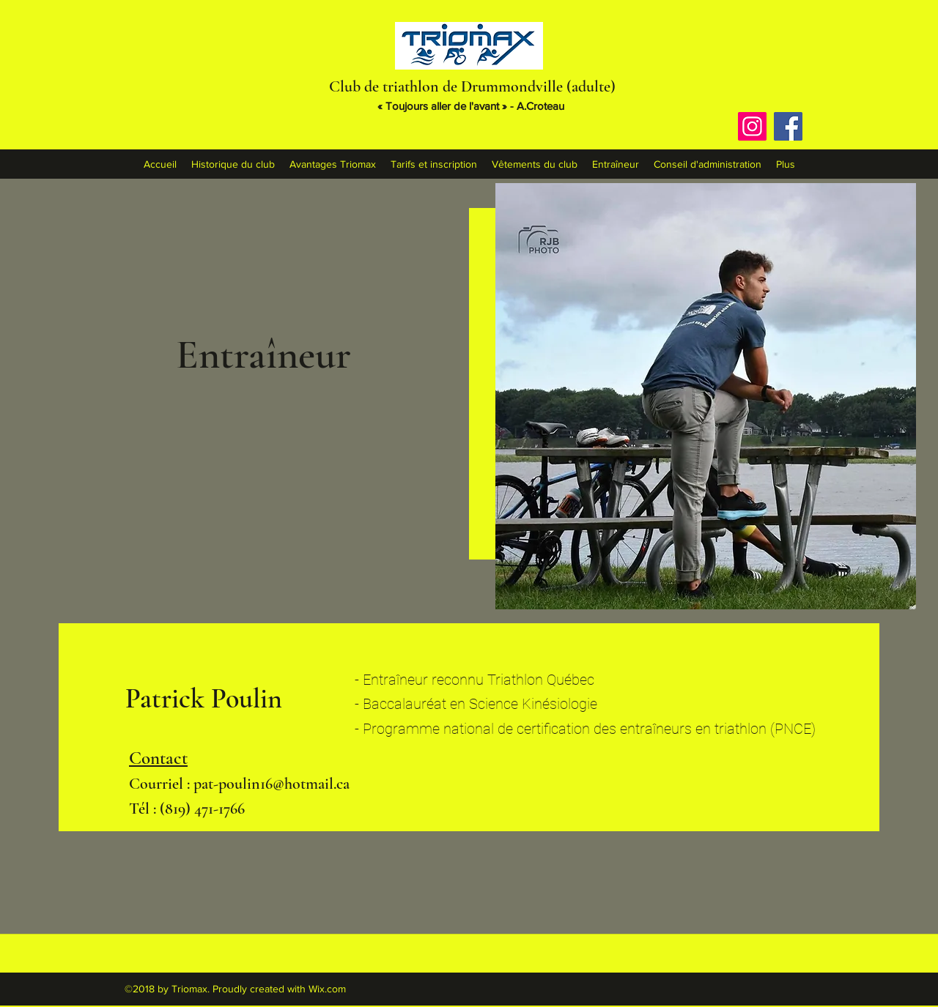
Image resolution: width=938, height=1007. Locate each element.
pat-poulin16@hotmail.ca (271, 783)
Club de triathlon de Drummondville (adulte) (472, 86)
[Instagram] (752, 126)
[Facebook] (788, 126)
